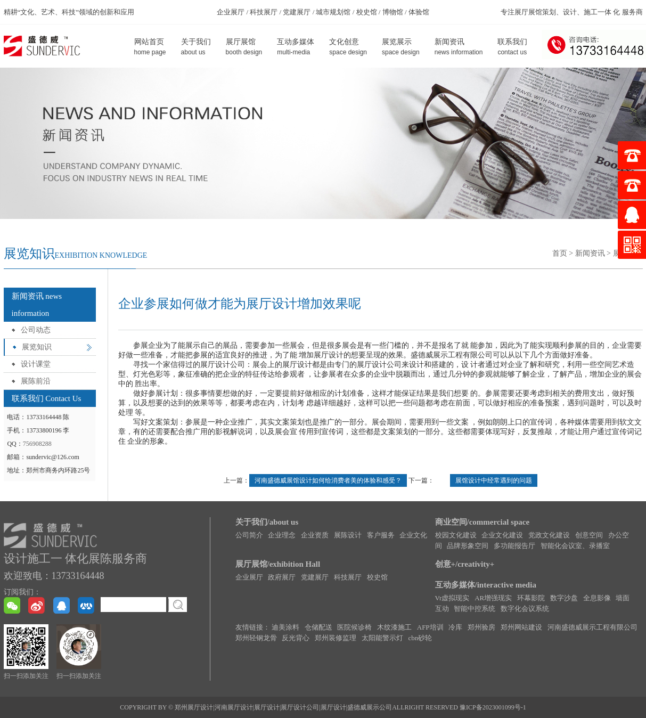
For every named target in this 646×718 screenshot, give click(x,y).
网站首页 (150, 47)
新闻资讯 (459, 47)
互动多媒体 (295, 47)
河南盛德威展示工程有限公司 (592, 627)
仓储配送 (318, 627)
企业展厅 (249, 577)
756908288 (37, 443)
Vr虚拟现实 (452, 598)
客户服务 (381, 535)
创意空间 (589, 535)
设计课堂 (36, 364)
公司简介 (249, 535)
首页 (559, 253)
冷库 (455, 627)
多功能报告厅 (514, 546)
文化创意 (348, 47)
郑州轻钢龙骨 (256, 638)
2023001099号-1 (504, 707)
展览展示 (401, 47)
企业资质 (315, 535)
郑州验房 (481, 627)
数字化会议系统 (525, 609)
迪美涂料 (285, 627)
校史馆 (377, 577)
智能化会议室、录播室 (575, 546)
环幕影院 (531, 598)
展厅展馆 (244, 47)
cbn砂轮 (420, 638)
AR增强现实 (493, 598)
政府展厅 (282, 577)
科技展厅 (348, 577)
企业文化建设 (502, 535)
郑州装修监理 (335, 638)
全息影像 (597, 598)
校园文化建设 (456, 535)
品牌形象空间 (467, 546)
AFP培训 (430, 627)
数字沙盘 (564, 598)
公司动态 (36, 330)
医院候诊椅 (354, 627)
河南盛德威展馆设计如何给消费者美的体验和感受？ (328, 480)
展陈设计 (348, 535)
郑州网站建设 (521, 627)
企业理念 (282, 535)
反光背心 (295, 638)
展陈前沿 (36, 381)
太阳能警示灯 (382, 638)
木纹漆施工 (394, 627)
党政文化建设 (549, 535)
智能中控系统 (474, 609)
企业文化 (413, 535)
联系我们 (512, 47)
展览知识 (37, 347)
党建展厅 (315, 577)
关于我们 (196, 47)
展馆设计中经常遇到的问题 (493, 480)
